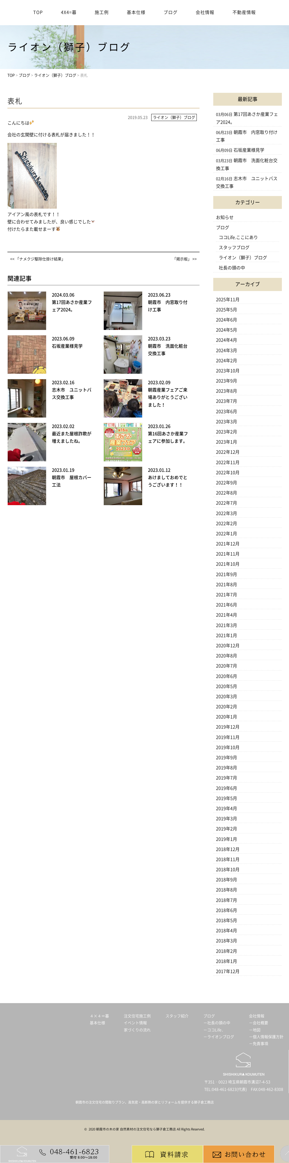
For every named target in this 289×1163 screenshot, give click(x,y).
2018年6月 (226, 910)
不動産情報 (244, 12)
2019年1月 (226, 839)
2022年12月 (228, 452)
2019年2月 (226, 829)
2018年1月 (226, 961)
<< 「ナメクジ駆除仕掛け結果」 (37, 259)
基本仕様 (136, 12)
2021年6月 (226, 605)
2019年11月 (228, 737)
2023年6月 (226, 411)
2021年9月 (226, 574)
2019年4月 (226, 808)
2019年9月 (226, 757)
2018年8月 (226, 890)
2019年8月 (226, 767)
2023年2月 (226, 432)
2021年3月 (226, 625)
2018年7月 (226, 900)
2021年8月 (226, 584)
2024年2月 (226, 360)
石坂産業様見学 (67, 346)
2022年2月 (226, 523)
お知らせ (225, 217)
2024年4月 (226, 340)
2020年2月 (226, 706)
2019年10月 (228, 747)
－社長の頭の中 (216, 1023)
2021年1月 (226, 635)
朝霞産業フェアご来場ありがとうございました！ (167, 397)
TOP (38, 12)
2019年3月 (226, 818)
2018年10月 (228, 869)
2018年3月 (226, 941)
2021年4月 (226, 615)
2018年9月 (226, 879)
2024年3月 (226, 350)
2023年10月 (228, 371)
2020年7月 (226, 666)
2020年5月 (226, 686)
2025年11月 (228, 299)
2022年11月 (228, 462)
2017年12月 (228, 971)
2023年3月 (226, 421)
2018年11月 (228, 859)
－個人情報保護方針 (266, 1037)
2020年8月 (226, 656)
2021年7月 (226, 594)
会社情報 (205, 12)
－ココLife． (214, 1030)
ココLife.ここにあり (238, 237)
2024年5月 (226, 330)
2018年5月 (226, 920)
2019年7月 (226, 778)
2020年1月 (226, 717)
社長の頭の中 (232, 268)
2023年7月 (226, 401)
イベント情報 (135, 1023)
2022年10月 (228, 472)
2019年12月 (228, 727)
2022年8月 (226, 493)
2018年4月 (226, 930)
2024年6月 (226, 320)
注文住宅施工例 (137, 1016)
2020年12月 (228, 645)
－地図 (254, 1030)
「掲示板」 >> (184, 259)
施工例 (102, 12)
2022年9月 (226, 482)
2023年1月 (226, 442)
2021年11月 (228, 554)
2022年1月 (226, 533)
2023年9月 (226, 381)
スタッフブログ (234, 247)
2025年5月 (226, 309)
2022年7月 (226, 503)
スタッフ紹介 (177, 1016)
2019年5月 (226, 798)
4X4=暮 (69, 12)
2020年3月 (226, 696)
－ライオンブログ (218, 1037)
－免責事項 (258, 1044)
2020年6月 (226, 676)
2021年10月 (228, 564)
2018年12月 (228, 849)
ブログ (171, 12)
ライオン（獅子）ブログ (243, 257)
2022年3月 (226, 513)
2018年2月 (226, 951)
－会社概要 (258, 1023)
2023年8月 (226, 391)
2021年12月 (228, 544)
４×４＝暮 (99, 1016)
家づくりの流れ (137, 1030)
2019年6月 (226, 788)
